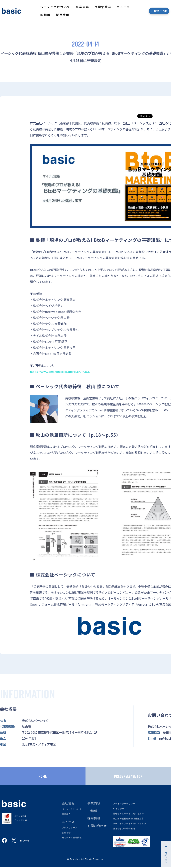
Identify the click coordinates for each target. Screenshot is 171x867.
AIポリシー (118, 808)
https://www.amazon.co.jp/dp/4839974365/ (60, 371)
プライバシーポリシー (124, 804)
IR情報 (45, 15)
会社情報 (68, 803)
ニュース (123, 7)
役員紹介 (66, 814)
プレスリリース (69, 827)
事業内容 (82, 7)
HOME (43, 776)
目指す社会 (102, 7)
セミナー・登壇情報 (72, 837)
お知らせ (66, 832)
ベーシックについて (55, 7)
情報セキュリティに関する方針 (128, 813)
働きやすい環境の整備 (124, 828)
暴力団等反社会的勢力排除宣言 (128, 818)
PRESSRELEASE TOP (128, 776)
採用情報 (63, 15)
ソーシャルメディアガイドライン (129, 823)
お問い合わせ (160, 10)
